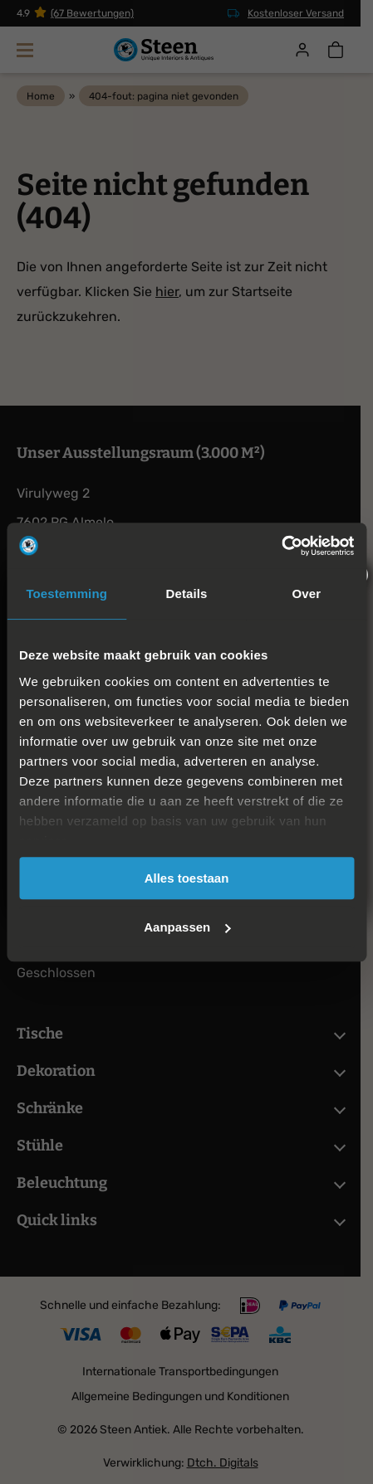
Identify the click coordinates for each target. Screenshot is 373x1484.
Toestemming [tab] (66, 593)
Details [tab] (187, 593)
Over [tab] (306, 593)
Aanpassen (187, 927)
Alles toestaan (187, 878)
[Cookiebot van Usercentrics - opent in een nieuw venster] (281, 546)
